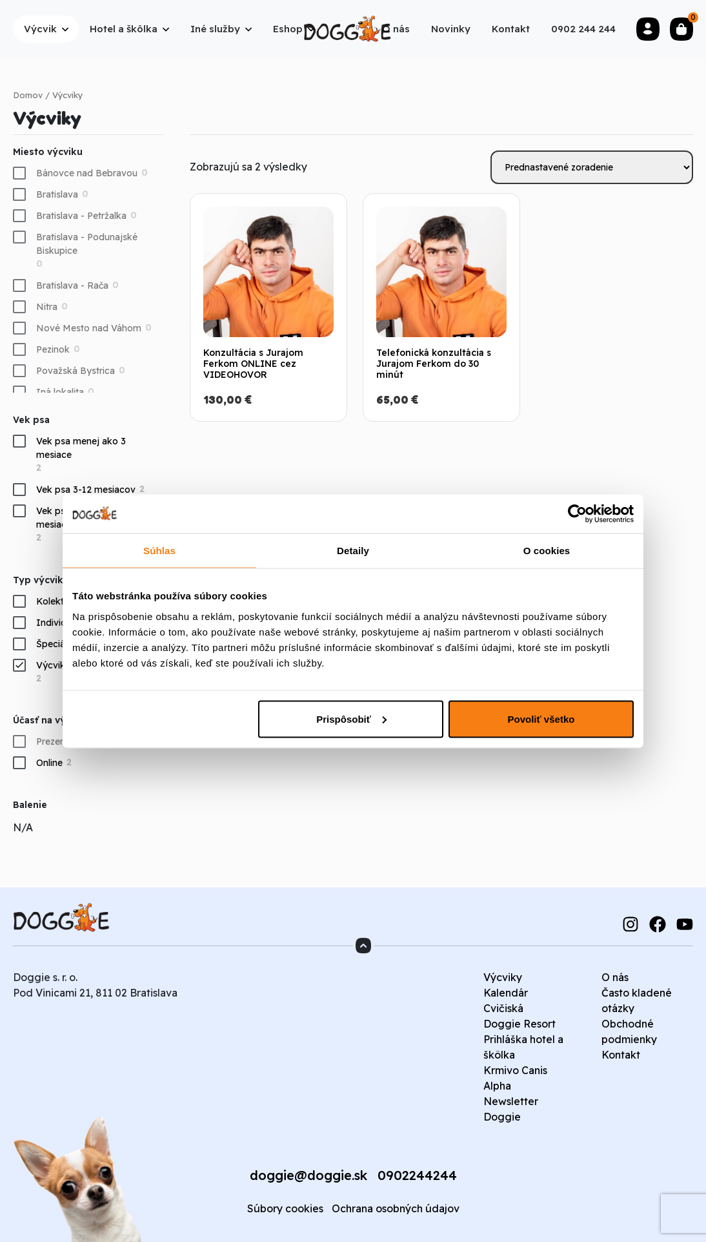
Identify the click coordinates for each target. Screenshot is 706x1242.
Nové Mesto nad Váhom (88, 328)
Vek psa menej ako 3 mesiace (81, 448)
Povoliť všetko (541, 718)
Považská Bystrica (75, 371)
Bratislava (57, 194)
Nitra (46, 307)
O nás (615, 977)
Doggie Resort (519, 1023)
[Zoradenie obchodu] (591, 167)
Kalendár (505, 992)
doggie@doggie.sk (308, 1175)
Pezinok (53, 349)
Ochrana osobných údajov (395, 1208)
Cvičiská (503, 1008)
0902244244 (417, 1175)
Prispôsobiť (351, 718)
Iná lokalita (60, 392)
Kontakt (620, 1054)
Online (49, 763)
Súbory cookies (285, 1208)
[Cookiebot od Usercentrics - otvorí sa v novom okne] (577, 513)
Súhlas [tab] (159, 549)
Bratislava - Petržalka (81, 216)
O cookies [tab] (546, 549)
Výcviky (502, 977)
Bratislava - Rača (72, 285)
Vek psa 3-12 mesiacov (86, 489)
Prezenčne (58, 741)
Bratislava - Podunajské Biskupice (86, 243)
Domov (28, 95)
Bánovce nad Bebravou (86, 173)
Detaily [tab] (353, 549)
